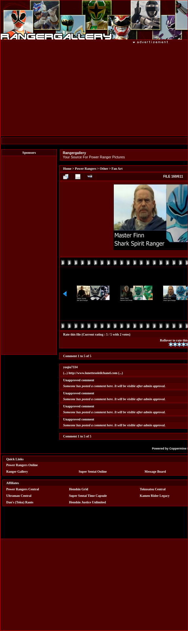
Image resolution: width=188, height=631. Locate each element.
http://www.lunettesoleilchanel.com (93, 373)
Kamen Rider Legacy (155, 495)
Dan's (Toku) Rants (19, 502)
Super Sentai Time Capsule (88, 495)
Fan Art (117, 168)
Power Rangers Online (22, 465)
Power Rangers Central (22, 489)
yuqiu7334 (70, 367)
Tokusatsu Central (153, 489)
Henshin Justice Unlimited (87, 502)
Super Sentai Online (93, 471)
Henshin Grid (78, 489)
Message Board (155, 471)
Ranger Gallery (17, 471)
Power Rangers (85, 168)
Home (67, 168)
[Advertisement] (29, 255)
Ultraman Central (18, 495)
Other (104, 168)
